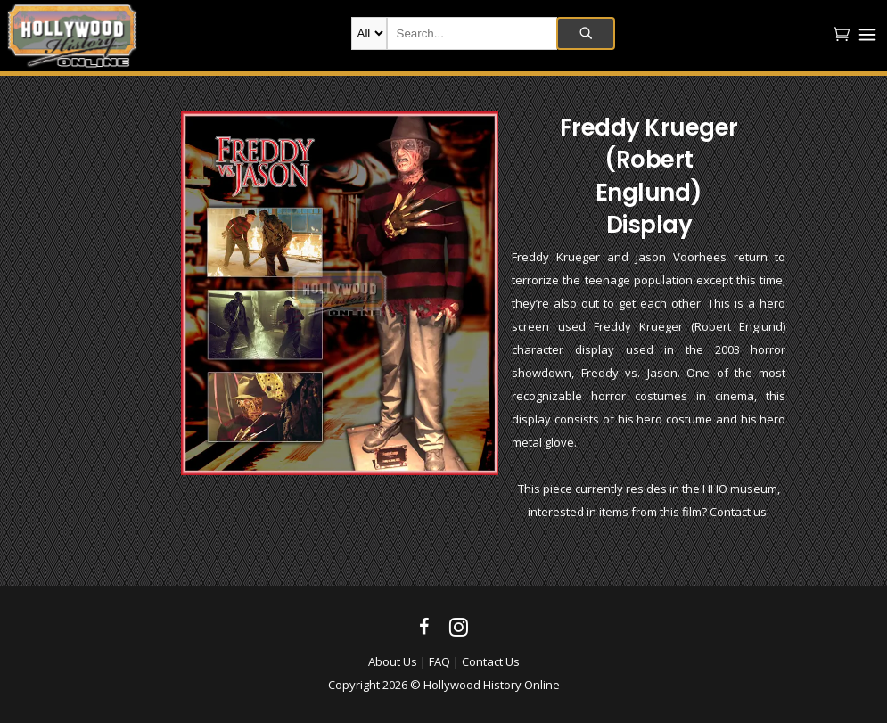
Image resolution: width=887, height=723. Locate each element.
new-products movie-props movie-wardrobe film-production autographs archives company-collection (369, 33)
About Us (392, 661)
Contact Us (491, 661)
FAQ (439, 661)
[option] (340, 293)
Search (585, 33)
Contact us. (739, 512)
